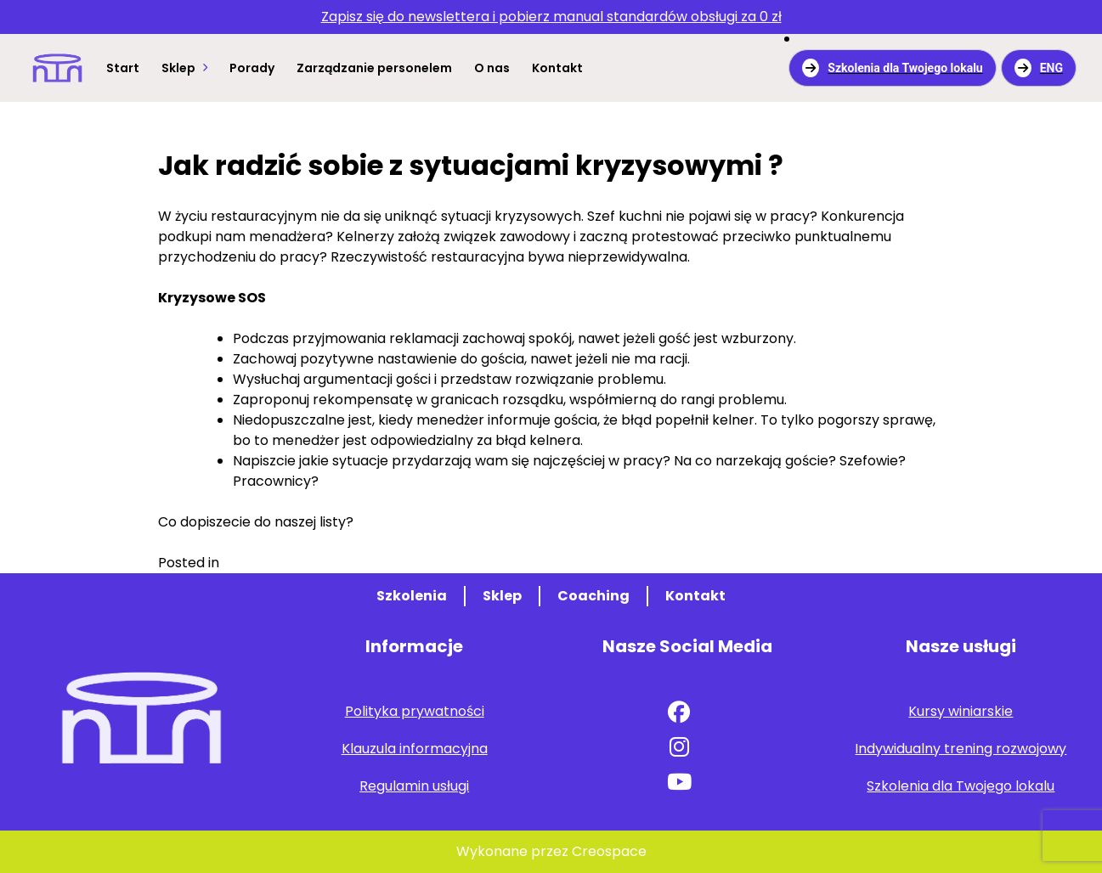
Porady (251, 67)
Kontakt (557, 67)
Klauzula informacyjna (415, 748)
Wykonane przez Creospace (551, 851)
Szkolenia (411, 595)
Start (122, 67)
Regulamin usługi (414, 786)
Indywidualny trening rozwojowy (960, 748)
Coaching (593, 595)
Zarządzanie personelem (374, 67)
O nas (492, 67)
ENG (1038, 68)
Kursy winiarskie (960, 711)
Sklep (178, 67)
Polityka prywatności (414, 711)
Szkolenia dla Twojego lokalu (892, 68)
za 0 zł (551, 16)
